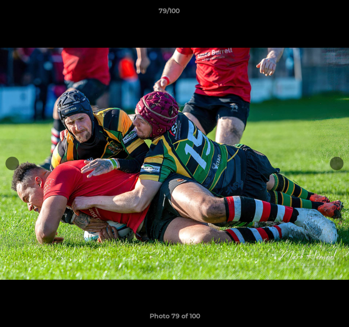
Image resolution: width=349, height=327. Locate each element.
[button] (316, 13)
